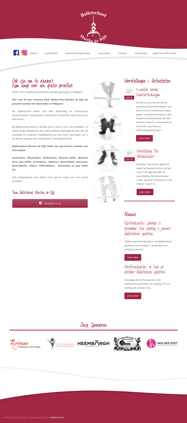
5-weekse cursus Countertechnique (148, 92)
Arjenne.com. (57, 417)
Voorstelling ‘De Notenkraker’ (147, 154)
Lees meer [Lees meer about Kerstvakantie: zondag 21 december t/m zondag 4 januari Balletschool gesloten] (133, 257)
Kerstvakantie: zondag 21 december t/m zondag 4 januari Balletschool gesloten (147, 229)
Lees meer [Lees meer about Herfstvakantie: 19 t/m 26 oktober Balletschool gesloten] (133, 295)
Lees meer (144, 138)
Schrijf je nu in (50, 203)
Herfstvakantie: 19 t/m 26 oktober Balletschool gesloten (144, 270)
